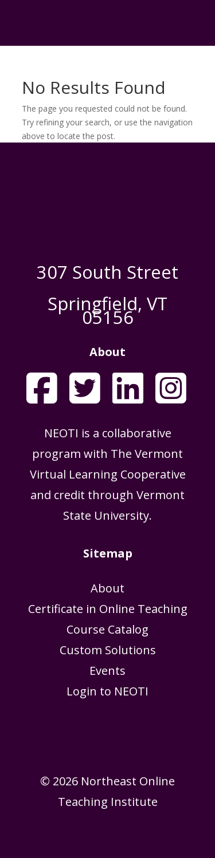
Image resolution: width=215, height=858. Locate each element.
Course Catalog (107, 629)
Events (107, 670)
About (107, 588)
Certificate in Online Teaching (107, 608)
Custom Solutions (108, 650)
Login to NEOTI (107, 691)
